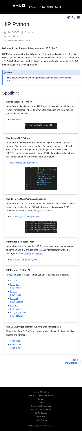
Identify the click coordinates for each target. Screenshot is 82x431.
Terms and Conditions (41, 392)
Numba (39, 253)
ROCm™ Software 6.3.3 (45, 6)
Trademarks (41, 402)
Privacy (41, 399)
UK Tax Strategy (41, 413)
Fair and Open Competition (41, 410)
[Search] (73, 17)
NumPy (27, 253)
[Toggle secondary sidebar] (78, 17)
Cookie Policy (41, 417)
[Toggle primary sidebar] (3, 17)
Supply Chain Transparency (41, 406)
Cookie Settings (41, 420)
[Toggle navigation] (6, 7)
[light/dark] (68, 17)
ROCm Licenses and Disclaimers (41, 395)
